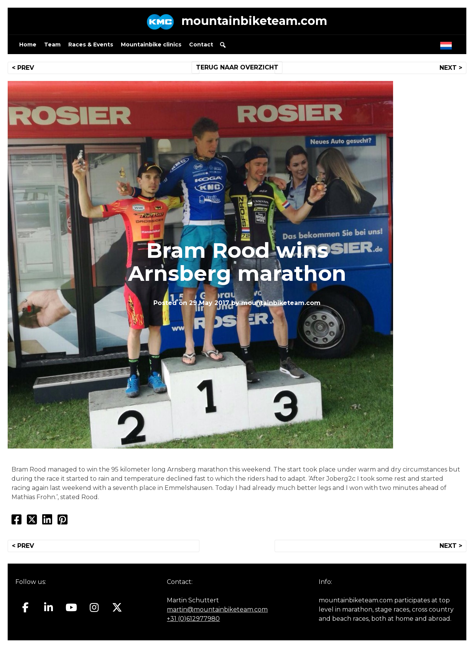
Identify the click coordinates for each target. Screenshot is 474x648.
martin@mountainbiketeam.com (217, 609)
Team (52, 44)
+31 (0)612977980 (193, 618)
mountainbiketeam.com (254, 21)
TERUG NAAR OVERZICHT (237, 67)
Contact (201, 44)
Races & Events (90, 44)
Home (27, 44)
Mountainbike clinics (151, 44)
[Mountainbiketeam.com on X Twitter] (117, 607)
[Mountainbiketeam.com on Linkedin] (48, 607)
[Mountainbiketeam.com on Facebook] (25, 607)
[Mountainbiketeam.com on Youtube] (71, 607)
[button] (223, 45)
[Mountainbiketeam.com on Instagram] (94, 607)
